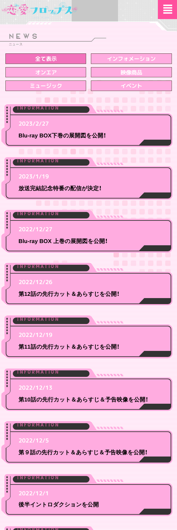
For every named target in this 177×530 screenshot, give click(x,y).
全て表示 (45, 59)
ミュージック (45, 86)
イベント (131, 86)
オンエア (45, 72)
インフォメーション (131, 59)
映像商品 (131, 72)
